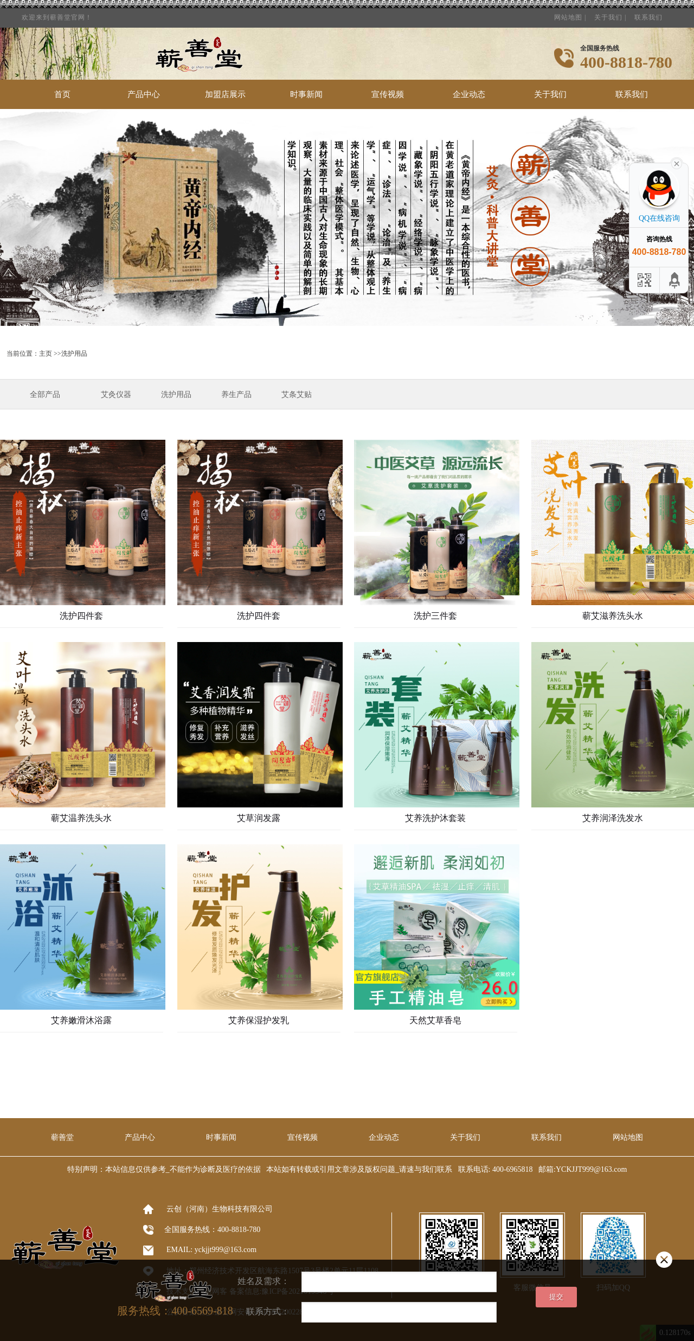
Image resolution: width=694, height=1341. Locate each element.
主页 (45, 353)
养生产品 (236, 394)
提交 (556, 1297)
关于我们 (550, 94)
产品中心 (143, 94)
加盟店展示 (225, 94)
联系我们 (631, 94)
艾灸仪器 (116, 394)
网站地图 (628, 1137)
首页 (62, 94)
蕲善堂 (62, 1137)
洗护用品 (176, 394)
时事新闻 (306, 94)
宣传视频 (387, 94)
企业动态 (469, 94)
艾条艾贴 (296, 394)
